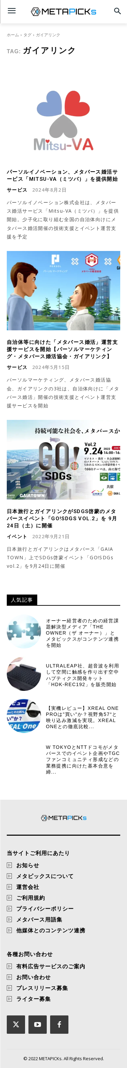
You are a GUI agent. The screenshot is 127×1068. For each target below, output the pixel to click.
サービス (17, 190)
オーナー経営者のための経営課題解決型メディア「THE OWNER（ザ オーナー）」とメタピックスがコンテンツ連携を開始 (82, 633)
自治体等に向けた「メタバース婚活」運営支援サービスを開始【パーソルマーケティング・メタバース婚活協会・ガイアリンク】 (62, 349)
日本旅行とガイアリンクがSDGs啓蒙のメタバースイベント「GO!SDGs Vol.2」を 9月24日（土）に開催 (62, 518)
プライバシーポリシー (45, 908)
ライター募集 (33, 999)
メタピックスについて (45, 876)
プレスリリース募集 (42, 988)
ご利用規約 (30, 897)
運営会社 (27, 887)
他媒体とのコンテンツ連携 (50, 930)
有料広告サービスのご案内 (50, 966)
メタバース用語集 (39, 919)
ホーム (13, 35)
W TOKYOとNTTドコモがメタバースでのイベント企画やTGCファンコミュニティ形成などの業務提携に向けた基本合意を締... (83, 759)
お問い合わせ (33, 977)
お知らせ (27, 865)
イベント (17, 536)
